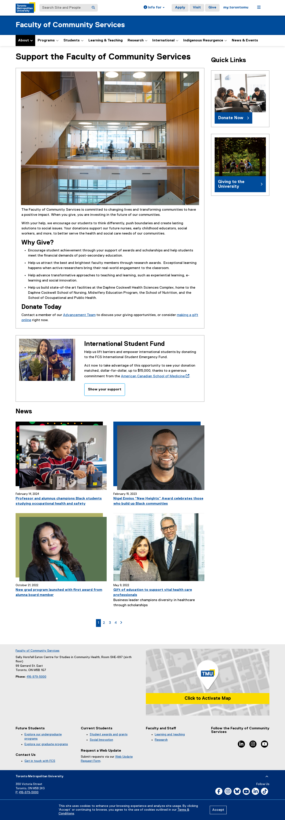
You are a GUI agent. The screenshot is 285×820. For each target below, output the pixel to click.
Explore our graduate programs (46, 744)
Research (161, 739)
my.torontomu (235, 7)
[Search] (93, 8)
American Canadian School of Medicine (154, 376)
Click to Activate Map (208, 698)
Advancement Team (79, 315)
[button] (154, 8)
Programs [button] (48, 40)
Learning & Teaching (105, 40)
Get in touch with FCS (39, 761)
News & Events (245, 40)
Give (212, 7)
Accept (218, 810)
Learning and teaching (170, 734)
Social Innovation (101, 739)
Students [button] (73, 40)
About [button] (25, 40)
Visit (197, 7)
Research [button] (137, 40)
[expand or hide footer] (266, 776)
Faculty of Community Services (70, 25)
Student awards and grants (109, 734)
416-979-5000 (36, 676)
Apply (180, 7)
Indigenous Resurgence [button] (205, 40)
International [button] (165, 40)
